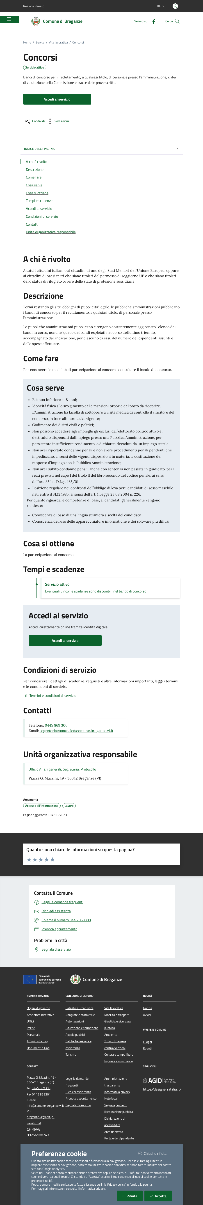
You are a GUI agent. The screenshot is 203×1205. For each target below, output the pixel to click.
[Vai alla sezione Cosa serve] (102, 185)
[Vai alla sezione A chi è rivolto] (102, 161)
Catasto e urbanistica (80, 1008)
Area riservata (113, 1131)
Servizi (40, 42)
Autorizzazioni (75, 1021)
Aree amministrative (40, 1014)
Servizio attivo (34, 67)
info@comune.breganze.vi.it (45, 1105)
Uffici (30, 1021)
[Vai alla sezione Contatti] (102, 224)
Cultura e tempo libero (118, 1054)
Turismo (71, 1054)
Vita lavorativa (58, 42)
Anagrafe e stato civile (80, 1014)
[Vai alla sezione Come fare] (102, 177)
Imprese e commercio (118, 1061)
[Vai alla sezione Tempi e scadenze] (102, 200)
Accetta (161, 1196)
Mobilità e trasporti (116, 1014)
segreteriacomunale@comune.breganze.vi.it (76, 730)
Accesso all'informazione (41, 805)
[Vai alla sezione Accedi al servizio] (102, 208)
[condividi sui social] (34, 121)
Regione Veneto (33, 6)
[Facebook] (151, 21)
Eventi (147, 1048)
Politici (31, 1027)
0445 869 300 (56, 725)
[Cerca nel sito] (177, 21)
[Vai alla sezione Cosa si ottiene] (102, 193)
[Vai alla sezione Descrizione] (102, 169)
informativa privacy (92, 1188)
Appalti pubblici (75, 1034)
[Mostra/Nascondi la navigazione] (9, 19)
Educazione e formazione (82, 1027)
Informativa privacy (117, 1091)
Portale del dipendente (119, 1138)
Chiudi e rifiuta (155, 1153)
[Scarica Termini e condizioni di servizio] (49, 696)
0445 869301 (41, 1094)
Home (27, 42)
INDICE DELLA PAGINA (101, 148)
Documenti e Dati (38, 1047)
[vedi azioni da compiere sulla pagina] (58, 121)
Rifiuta (132, 1196)
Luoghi (147, 1041)
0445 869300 (41, 1088)
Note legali (111, 1098)
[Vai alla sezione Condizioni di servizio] (102, 216)
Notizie (147, 1008)
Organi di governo (38, 1008)
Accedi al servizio (65, 640)
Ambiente (110, 1034)
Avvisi (147, 1014)
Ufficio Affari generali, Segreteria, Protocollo (62, 769)
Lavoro (68, 805)
